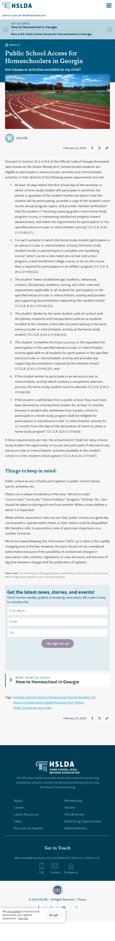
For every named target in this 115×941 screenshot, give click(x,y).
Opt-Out (23, 918)
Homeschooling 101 (81, 697)
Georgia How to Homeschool (45, 697)
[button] (92, 148)
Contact (55, 868)
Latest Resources (26, 814)
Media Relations (75, 828)
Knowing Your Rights (69, 702)
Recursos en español (28, 828)
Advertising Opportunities (82, 821)
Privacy (81, 899)
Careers (19, 807)
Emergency (71, 868)
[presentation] (38, 659)
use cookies (14, 911)
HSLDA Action (74, 814)
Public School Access (28, 708)
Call (41, 868)
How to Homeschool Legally (33, 702)
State (48, 708)
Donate (69, 807)
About (18, 800)
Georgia (18, 697)
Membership (73, 800)
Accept (53, 915)
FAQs (17, 821)
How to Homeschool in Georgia (47, 681)
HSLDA (21, 138)
